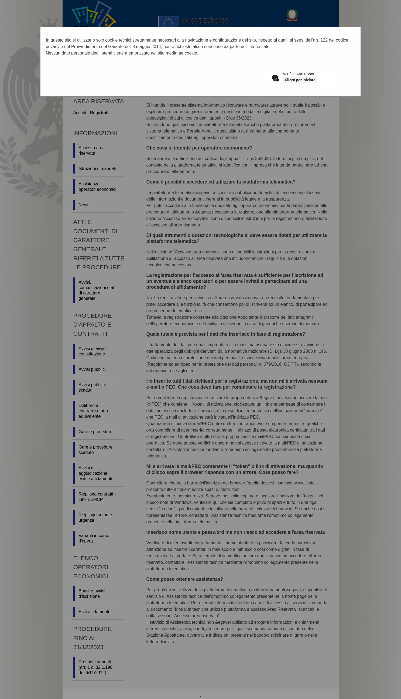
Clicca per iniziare (300, 80)
